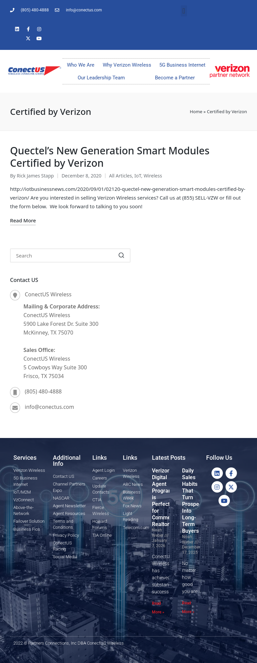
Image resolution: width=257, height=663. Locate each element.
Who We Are (80, 65)
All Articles (120, 175)
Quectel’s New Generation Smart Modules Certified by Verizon (109, 157)
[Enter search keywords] (70, 255)
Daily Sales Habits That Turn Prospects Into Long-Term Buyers (194, 500)
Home (196, 111)
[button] (184, 10)
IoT (138, 175)
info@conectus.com (49, 407)
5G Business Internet (182, 65)
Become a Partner (175, 78)
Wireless (153, 175)
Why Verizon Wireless (127, 65)
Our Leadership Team (101, 78)
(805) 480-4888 (43, 391)
